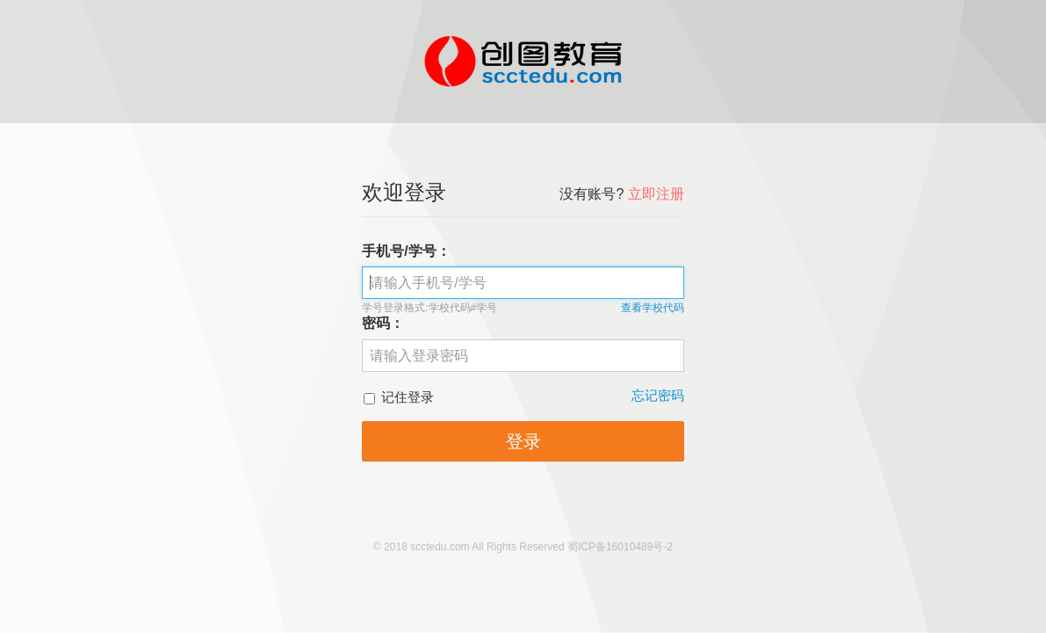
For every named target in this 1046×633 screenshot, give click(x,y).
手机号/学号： (406, 251)
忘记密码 (657, 395)
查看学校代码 (652, 308)
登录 (523, 441)
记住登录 (399, 396)
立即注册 (656, 193)
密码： (383, 323)
